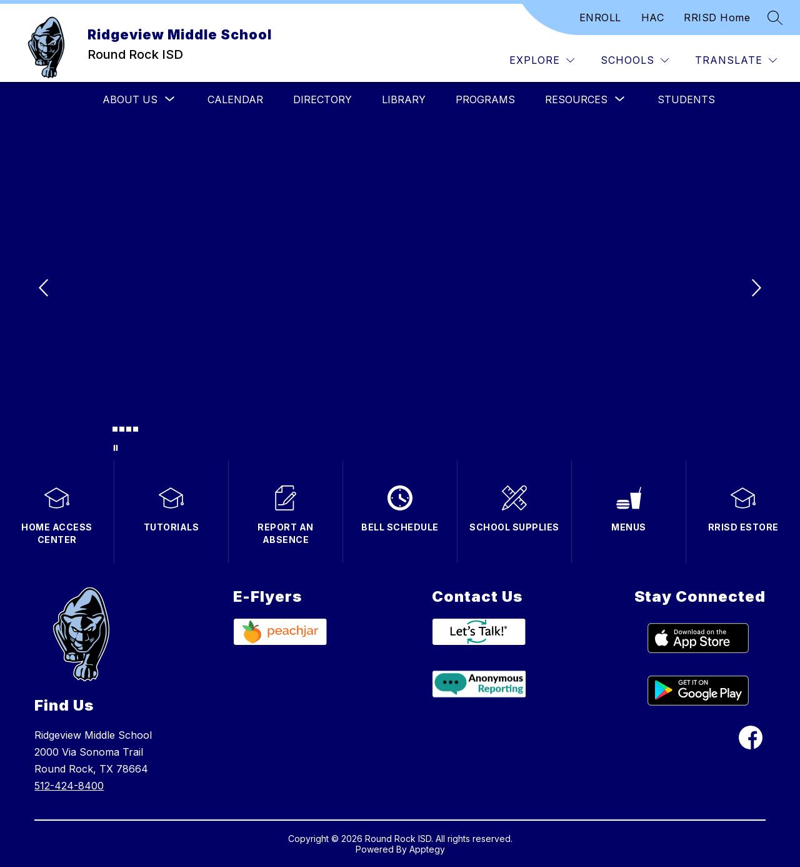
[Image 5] (135, 429)
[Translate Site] (736, 60)
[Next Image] (755, 289)
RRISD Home (717, 17)
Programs (485, 99)
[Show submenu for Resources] (576, 99)
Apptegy (427, 849)
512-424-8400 (69, 785)
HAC (652, 17)
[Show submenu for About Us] (130, 99)
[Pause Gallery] (116, 448)
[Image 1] (108, 431)
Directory (322, 99)
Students (686, 99)
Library (404, 99)
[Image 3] (121, 429)
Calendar (235, 99)
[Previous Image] (45, 289)
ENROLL (600, 17)
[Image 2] (115, 429)
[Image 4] (128, 429)
